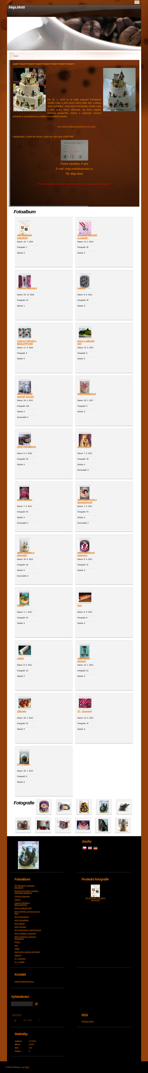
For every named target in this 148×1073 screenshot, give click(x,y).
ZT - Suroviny (84, 711)
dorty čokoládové (26, 446)
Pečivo (20, 605)
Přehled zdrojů (88, 1021)
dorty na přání (24, 499)
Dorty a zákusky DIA (86, 342)
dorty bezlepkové (86, 393)
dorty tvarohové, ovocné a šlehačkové (86, 554)
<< (15, 1020)
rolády (20, 658)
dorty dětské (84, 446)
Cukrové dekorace (27, 288)
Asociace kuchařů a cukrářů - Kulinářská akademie (87, 237)
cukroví (81, 288)
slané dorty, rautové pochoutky (83, 660)
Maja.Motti (17, 7)
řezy (79, 605)
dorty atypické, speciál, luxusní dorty (25, 395)
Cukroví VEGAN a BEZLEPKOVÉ (26, 342)
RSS (27, 1067)
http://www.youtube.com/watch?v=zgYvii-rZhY (77, 126)
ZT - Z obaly (23, 764)
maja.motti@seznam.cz (24, 981)
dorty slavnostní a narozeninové (87, 501)
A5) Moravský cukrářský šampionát (24, 237)
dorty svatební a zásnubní (25, 554)
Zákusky (21, 711)
